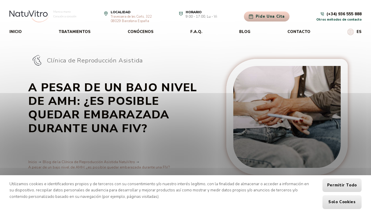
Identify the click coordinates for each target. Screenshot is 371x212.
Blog (244, 31)
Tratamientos (75, 31)
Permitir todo (342, 185)
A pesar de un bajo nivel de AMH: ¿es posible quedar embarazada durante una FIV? (99, 167)
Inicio (15, 31)
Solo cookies (342, 202)
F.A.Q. (196, 31)
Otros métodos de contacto (339, 19)
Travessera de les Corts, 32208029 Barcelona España (131, 18)
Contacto (298, 31)
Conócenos (141, 31)
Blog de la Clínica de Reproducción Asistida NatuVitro (89, 162)
